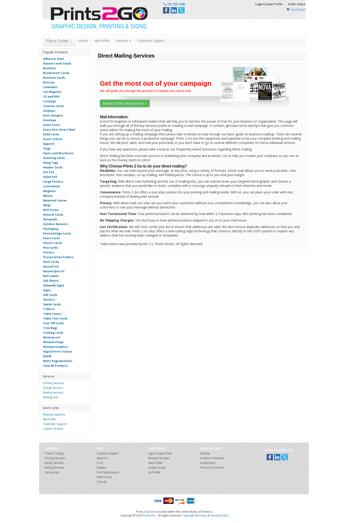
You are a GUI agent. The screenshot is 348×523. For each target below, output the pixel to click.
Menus (48, 196)
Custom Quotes (53, 429)
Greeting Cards (54, 158)
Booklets (49, 68)
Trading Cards (53, 333)
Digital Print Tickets (57, 351)
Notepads (50, 219)
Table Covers (52, 314)
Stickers (49, 300)
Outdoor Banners (55, 224)
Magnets (49, 191)
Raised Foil (51, 266)
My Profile (101, 40)
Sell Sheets (51, 281)
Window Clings (53, 342)
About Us (101, 458)
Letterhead (51, 186)
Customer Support (151, 40)
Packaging (50, 229)
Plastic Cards (52, 243)
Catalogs (49, 101)
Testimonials (104, 477)
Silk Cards (50, 295)
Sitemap (205, 453)
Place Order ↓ (59, 40)
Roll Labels (51, 276)
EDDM (47, 356)
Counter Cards (53, 106)
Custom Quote (157, 467)
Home (83, 40)
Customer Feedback (212, 458)
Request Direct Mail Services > (125, 103)
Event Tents (51, 125)
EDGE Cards (51, 134)
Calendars (50, 87)
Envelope (49, 120)
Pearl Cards (51, 238)
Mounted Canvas (55, 200)
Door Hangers (53, 115)
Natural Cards (53, 215)
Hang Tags (50, 163)
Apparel (48, 144)
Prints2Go (149, 515)
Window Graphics (55, 347)
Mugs (47, 205)
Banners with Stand (57, 63)
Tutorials (101, 482)
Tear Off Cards (53, 323)
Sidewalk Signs (53, 285)
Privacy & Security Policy (213, 515)
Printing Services (53, 383)
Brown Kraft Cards (56, 73)
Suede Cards (52, 304)
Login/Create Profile (269, 4)
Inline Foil (50, 177)
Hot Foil (48, 172)
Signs (47, 290)
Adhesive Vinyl (53, 59)
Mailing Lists (50, 397)
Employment (207, 463)
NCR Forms (51, 210)
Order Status (297, 4)
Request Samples (54, 414)
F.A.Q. (100, 463)
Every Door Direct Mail (59, 130)
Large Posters (53, 181)
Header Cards (53, 167)
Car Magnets (52, 92)
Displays (49, 111)
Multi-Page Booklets (57, 361)
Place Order (155, 463)
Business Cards (54, 78)
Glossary (101, 467)
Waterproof (51, 337)
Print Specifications (107, 472)
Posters (48, 252)
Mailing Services (53, 392)
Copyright (188, 515)
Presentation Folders (58, 257)
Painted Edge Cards (57, 233)
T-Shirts (49, 309)
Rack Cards (51, 262)
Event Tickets (53, 139)
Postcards (50, 248)
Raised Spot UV (54, 271)
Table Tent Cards (55, 318)
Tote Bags (50, 328)
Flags (47, 148)
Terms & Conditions (212, 467)
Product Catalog (54, 453)
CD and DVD (51, 96)
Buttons (49, 82)
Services (123, 40)
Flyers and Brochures (58, 153)
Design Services (53, 388)
